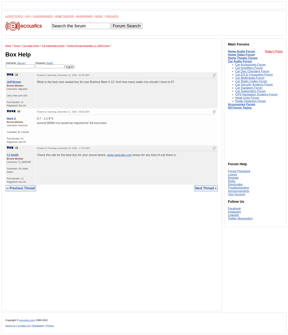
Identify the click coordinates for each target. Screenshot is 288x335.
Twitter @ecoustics (240, 218)
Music (99, 16)
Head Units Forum (247, 97)
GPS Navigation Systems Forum (256, 94)
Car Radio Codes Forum (251, 81)
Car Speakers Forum (249, 87)
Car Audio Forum (240, 61)
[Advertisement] (111, 254)
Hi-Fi (28, 16)
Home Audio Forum (241, 51)
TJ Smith (12, 154)
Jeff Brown (14, 81)
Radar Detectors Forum (250, 101)
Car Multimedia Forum (249, 77)
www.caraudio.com (119, 155)
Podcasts (111, 16)
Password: (49, 65)
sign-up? (21, 63)
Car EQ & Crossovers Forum (254, 74)
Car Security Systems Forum (254, 84)
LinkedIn (233, 215)
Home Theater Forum (243, 58)
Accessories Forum (241, 104)
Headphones (84, 16)
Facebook (234, 208)
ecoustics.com (27, 320)
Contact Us (24, 325)
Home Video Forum (241, 54)
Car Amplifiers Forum (249, 68)
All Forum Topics (240, 107)
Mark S (11, 118)
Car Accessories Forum (250, 64)
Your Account (236, 194)
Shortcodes (235, 184)
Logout (232, 174)
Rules (231, 181)
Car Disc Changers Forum (252, 71)
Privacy (50, 325)
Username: (20, 65)
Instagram (234, 211)
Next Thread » (206, 188)
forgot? (49, 63)
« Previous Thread (21, 188)
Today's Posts (274, 51)
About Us (10, 325)
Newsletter (38, 325)
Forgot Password (239, 171)
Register (233, 177)
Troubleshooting (238, 187)
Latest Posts (14, 16)
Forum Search (127, 25)
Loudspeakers (43, 16)
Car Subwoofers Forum (250, 91)
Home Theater (64, 16)
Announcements (238, 191)
